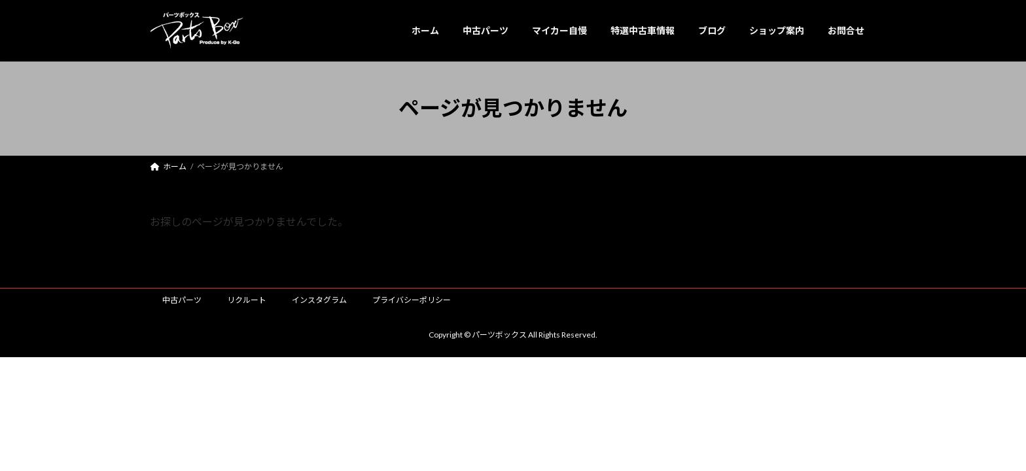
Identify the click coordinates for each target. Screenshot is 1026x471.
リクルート (246, 300)
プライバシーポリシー (411, 300)
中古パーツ (182, 300)
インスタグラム (319, 300)
